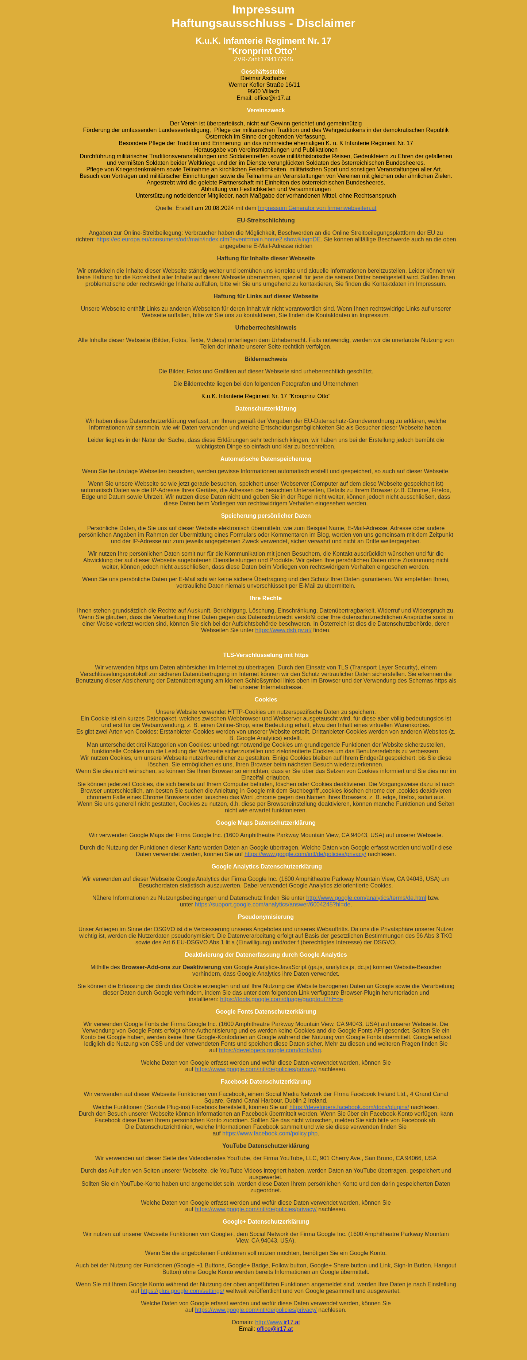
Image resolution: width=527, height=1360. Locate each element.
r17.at (292, 1322)
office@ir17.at (275, 1329)
